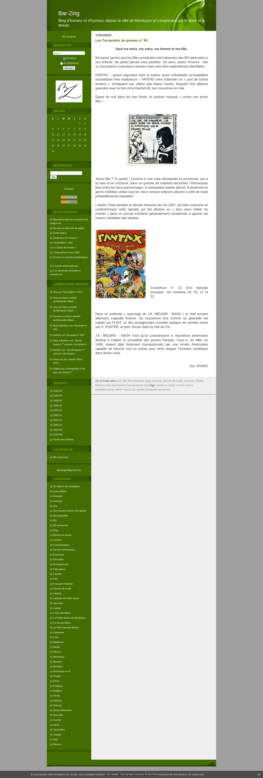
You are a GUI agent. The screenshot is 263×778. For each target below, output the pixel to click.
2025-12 (57, 415)
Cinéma (57, 540)
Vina (55, 292)
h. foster (170, 385)
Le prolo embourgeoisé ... (67, 265)
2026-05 (57, 390)
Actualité (57, 496)
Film (55, 578)
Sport (56, 724)
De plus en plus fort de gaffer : (69, 228)
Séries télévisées (62, 710)
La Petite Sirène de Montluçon (69, 617)
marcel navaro (184, 385)
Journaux (58, 603)
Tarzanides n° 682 (63, 242)
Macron (57, 744)
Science (57, 705)
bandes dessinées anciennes (153, 389)
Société (57, 719)
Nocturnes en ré (61, 671)
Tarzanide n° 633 (75, 335)
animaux (57, 501)
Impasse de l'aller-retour (66, 598)
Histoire (57, 593)
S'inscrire (69, 58)
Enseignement (61, 564)
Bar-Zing (69, 13)
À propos (69, 188)
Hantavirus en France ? (65, 237)
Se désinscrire (69, 63)
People (57, 676)
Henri (56, 359)
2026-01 (57, 410)
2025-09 (57, 429)
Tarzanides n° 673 (72, 292)
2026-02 (57, 405)
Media (56, 647)
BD (55, 520)
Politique (57, 686)
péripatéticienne (104, 389)
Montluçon (58, 656)
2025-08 (57, 434)
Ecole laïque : (60, 232)
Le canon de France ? (65, 247)
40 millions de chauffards (66, 486)
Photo (56, 681)
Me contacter (69, 36)
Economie (58, 554)
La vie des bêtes (62, 622)
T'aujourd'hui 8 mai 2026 (66, 252)
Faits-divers (59, 569)
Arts (55, 506)
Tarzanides (59, 729)
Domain (57, 316)
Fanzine (57, 573)
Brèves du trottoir (62, 535)
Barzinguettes (60, 515)
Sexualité (58, 715)
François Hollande (63, 583)
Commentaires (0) (136, 385)
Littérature (58, 632)
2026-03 (57, 400)
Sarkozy (57, 700)
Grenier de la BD (62, 588)
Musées (57, 661)
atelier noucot (123, 389)
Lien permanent (115, 385)
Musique (57, 666)
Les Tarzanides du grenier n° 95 (121, 40)
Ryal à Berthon (61, 325)
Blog (55, 530)
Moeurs (57, 651)
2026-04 (57, 395)
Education (58, 559)
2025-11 (57, 420)
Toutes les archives (63, 439)
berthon (57, 335)
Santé (56, 695)
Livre (55, 637)
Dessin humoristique (64, 549)
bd (133, 389)
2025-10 (57, 424)
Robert (56, 368)
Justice (57, 608)
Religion (57, 690)
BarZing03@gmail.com (69, 470)
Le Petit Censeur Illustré (66, 627)
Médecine (58, 642)
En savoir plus (196, 774)
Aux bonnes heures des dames (70, 510)
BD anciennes (60, 457)
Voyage (57, 734)
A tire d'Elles (59, 491)
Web (55, 739)
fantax (160, 385)
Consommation (61, 544)
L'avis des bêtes (61, 612)
